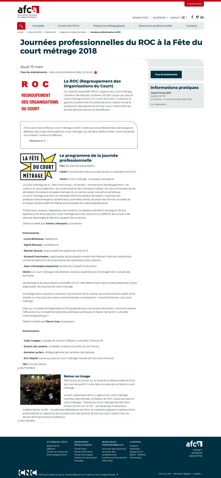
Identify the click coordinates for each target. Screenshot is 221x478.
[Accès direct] (21, 26)
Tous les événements (166, 74)
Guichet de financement (114, 457)
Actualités (38, 25)
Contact (197, 450)
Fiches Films (80, 448)
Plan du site (165, 473)
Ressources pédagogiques (109, 25)
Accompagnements (57, 454)
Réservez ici (36, 140)
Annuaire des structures (114, 448)
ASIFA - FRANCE (138, 454)
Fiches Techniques (83, 454)
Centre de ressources (57, 451)
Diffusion (51, 448)
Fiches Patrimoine (83, 451)
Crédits (196, 473)
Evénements (53, 446)
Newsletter (140, 17)
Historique (135, 448)
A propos (191, 25)
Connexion (194, 3)
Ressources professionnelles (155, 25)
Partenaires (135, 457)
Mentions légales (182, 473)
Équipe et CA (136, 451)
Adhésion (159, 17)
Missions (134, 446)
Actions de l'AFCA (68, 25)
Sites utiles (107, 460)
